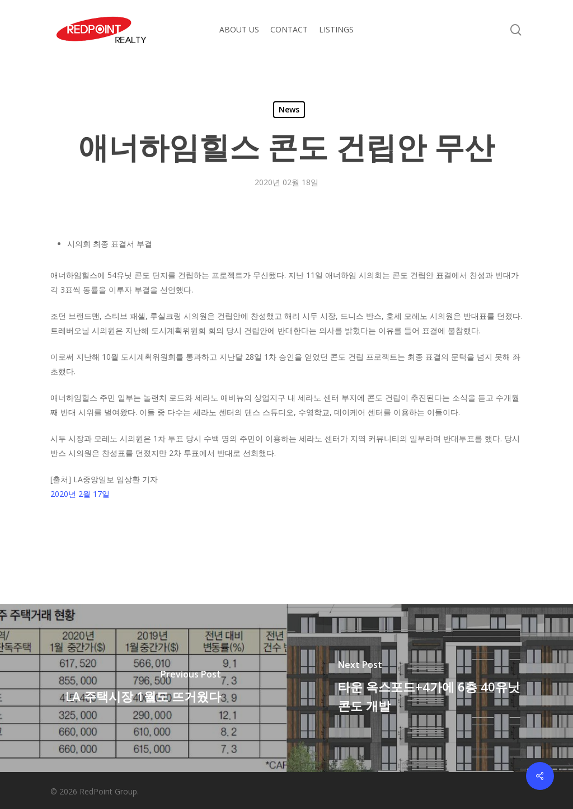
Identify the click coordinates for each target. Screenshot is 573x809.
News (289, 109)
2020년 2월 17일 (80, 493)
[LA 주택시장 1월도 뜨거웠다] (143, 688)
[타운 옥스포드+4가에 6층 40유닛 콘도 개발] (429, 688)
